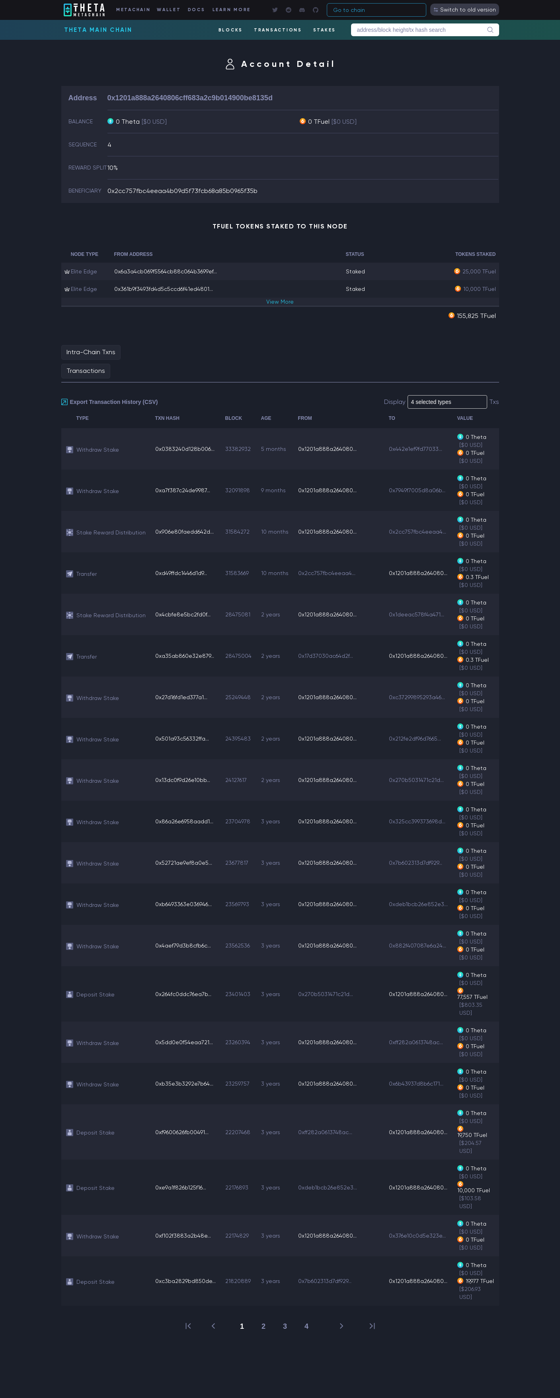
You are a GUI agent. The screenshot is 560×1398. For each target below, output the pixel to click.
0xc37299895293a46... (417, 697)
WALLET (169, 9)
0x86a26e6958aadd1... (184, 821)
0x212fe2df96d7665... (415, 738)
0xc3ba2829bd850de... (185, 1281)
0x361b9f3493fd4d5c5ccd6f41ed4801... (163, 289)
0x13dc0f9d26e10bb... (182, 780)
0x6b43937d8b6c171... (416, 1083)
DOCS (196, 9)
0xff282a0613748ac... (416, 1042)
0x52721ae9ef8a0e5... (183, 863)
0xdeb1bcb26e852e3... (418, 904)
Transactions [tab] (85, 370)
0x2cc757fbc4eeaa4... (417, 531)
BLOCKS (231, 30)
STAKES (324, 30)
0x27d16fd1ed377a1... (181, 697)
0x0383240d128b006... (185, 449)
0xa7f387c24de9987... (182, 490)
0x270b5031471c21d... (416, 780)
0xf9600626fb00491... (182, 1132)
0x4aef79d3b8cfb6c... (183, 945)
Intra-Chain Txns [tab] (90, 352)
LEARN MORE (232, 9)
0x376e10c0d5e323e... (417, 1235)
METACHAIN (133, 9)
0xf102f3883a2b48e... (183, 1235)
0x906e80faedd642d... (184, 531)
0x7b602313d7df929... (415, 863)
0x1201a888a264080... (327, 449)
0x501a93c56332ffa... (182, 738)
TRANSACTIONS (278, 30)
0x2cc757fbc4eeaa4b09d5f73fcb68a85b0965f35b (182, 191)
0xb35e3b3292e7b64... (184, 1083)
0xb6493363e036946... (183, 904)
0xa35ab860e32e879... (184, 656)
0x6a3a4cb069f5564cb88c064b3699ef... (165, 271)
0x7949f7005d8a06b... (417, 490)
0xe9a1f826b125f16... (180, 1187)
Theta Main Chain (98, 29)
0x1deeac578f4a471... (416, 614)
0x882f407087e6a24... (417, 945)
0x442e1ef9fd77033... (415, 449)
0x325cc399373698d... (417, 821)
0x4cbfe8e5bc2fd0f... (183, 614)
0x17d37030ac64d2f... (325, 656)
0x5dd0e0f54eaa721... (184, 1042)
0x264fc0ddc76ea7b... (183, 994)
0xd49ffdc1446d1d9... (181, 573)
